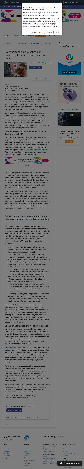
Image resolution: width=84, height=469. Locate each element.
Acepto (58, 32)
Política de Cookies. (50, 15)
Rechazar (49, 32)
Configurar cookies (37, 32)
